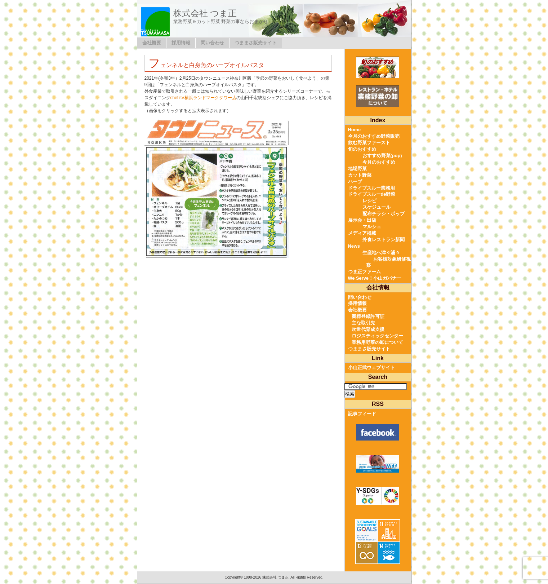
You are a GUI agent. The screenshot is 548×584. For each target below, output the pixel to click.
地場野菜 (357, 168)
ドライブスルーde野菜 (372, 194)
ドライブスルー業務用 (371, 188)
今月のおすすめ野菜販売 (374, 136)
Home (354, 129)
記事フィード (362, 413)
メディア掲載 (362, 233)
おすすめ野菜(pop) (382, 155)
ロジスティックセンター (377, 336)
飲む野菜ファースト (369, 142)
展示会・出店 (362, 220)
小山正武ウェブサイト (371, 367)
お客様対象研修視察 (388, 262)
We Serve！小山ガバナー (374, 278)
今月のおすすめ (378, 162)
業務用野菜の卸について (377, 342)
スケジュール (376, 207)
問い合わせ (212, 42)
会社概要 (151, 42)
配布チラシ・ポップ (383, 213)
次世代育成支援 (368, 329)
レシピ (369, 200)
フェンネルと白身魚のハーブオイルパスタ (206, 65)
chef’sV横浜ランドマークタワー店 (203, 97)
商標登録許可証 (368, 316)
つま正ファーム (364, 271)
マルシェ (371, 226)
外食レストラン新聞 (383, 239)
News (354, 246)
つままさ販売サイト (256, 42)
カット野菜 (359, 175)
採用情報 (180, 42)
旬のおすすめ (362, 149)
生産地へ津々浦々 (381, 252)
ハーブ (355, 181)
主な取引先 (363, 323)
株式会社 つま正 (205, 13)
